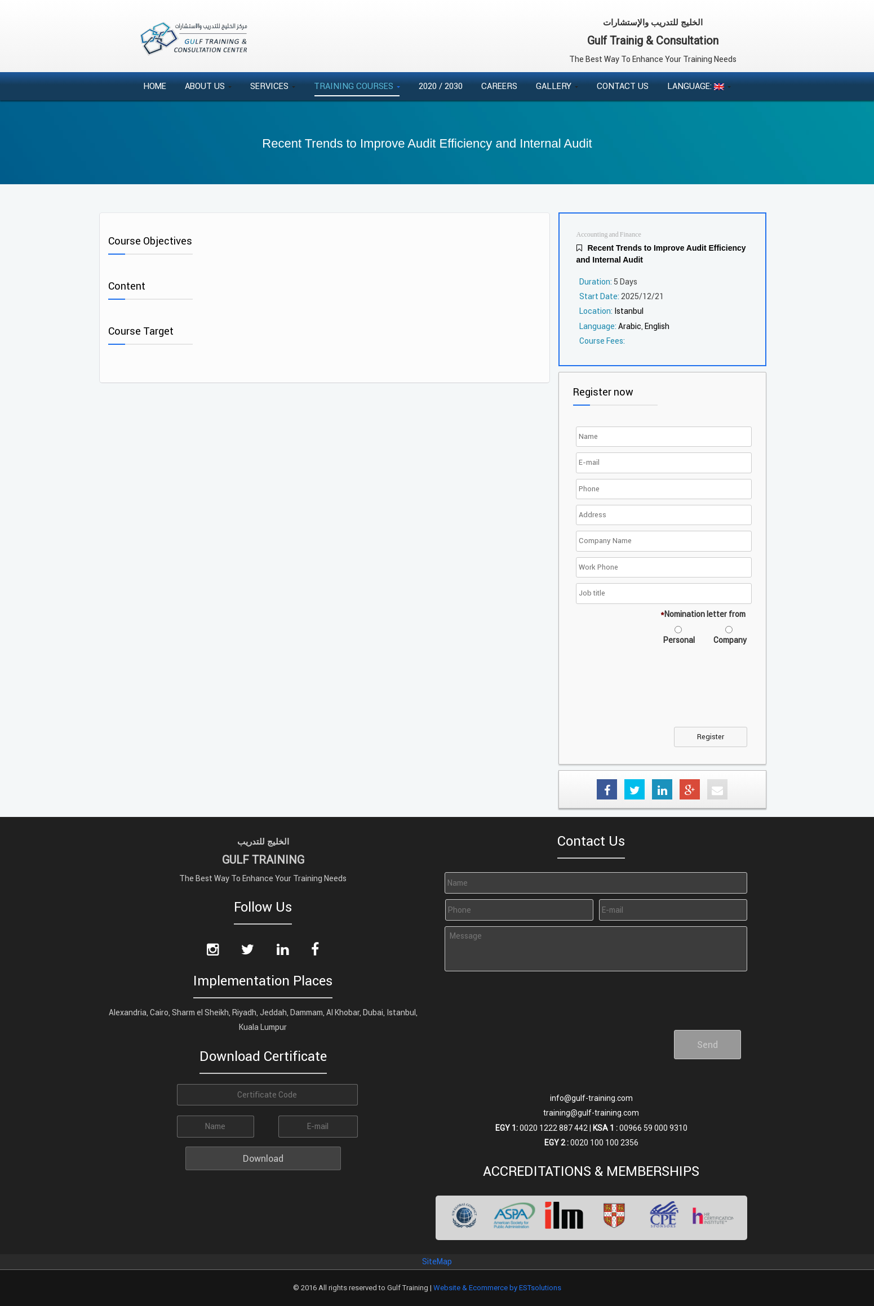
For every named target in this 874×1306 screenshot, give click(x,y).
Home (154, 86)
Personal (679, 640)
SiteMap (437, 1261)
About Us (208, 86)
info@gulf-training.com (591, 1098)
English (657, 326)
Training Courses (357, 86)
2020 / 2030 (441, 86)
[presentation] (664, 693)
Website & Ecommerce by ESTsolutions (497, 1287)
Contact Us (623, 86)
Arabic (629, 326)
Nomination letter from (703, 614)
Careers (499, 86)
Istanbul (629, 311)
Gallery (557, 86)
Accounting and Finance (608, 234)
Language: (699, 86)
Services (272, 86)
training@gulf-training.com (591, 1112)
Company (730, 640)
